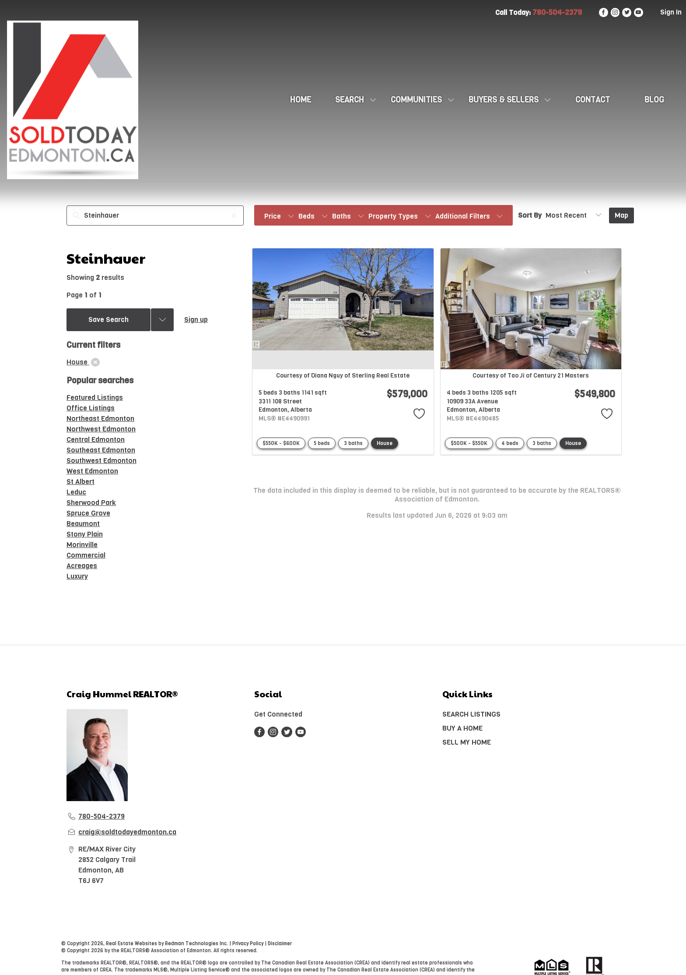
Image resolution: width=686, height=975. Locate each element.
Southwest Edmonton (101, 460)
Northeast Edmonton (100, 418)
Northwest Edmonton (101, 429)
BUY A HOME (462, 728)
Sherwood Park (91, 502)
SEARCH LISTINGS (471, 714)
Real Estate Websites (132, 943)
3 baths (353, 443)
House (384, 443)
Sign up (196, 319)
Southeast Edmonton (100, 450)
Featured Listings (94, 397)
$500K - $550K (469, 443)
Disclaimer (280, 943)
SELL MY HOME (466, 742)
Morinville (82, 544)
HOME (300, 100)
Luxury (77, 576)
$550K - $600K (281, 443)
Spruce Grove (88, 513)
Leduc (76, 492)
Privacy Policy (247, 943)
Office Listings (90, 408)
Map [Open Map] (621, 215)
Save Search (108, 319)
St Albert (80, 481)
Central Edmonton (95, 439)
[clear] (95, 362)
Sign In (671, 12)
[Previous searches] (162, 319)
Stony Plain (84, 534)
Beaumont (83, 523)
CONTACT (592, 100)
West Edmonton (92, 471)
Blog (654, 100)
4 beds (509, 443)
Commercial (85, 555)
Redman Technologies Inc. (197, 943)
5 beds (322, 443)
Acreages (81, 565)
